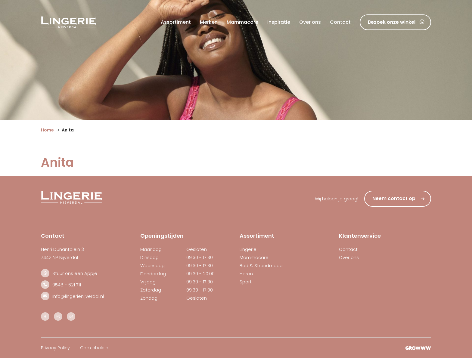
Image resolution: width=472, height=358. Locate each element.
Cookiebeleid (94, 348)
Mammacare (242, 22)
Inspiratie (278, 22)
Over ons (310, 22)
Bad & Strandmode (261, 265)
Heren (246, 273)
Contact (340, 22)
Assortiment (176, 22)
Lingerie (248, 249)
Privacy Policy (55, 348)
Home (47, 130)
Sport (246, 282)
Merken (209, 22)
